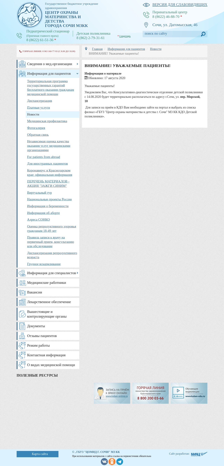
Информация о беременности (48, 206)
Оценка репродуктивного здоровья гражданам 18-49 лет (51, 229)
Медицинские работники (46, 283)
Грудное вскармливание (44, 264)
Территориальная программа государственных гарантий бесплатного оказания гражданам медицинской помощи (50, 87)
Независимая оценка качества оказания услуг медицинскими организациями (48, 145)
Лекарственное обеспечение (49, 302)
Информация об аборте (43, 213)
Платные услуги (38, 107)
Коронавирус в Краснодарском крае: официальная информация (49, 173)
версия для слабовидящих (175, 4)
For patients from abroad (43, 157)
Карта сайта (40, 454)
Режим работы (38, 345)
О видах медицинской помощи (51, 365)
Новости (33, 114)
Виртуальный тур (39, 192)
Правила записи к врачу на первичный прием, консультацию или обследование (50, 242)
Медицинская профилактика (47, 121)
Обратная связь (38, 134)
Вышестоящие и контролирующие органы (46, 314)
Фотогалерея (36, 128)
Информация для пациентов (49, 73)
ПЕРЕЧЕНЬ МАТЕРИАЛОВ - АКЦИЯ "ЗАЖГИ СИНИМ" (48, 184)
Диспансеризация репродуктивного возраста (52, 255)
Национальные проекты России (49, 199)
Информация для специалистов (51, 273)
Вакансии (34, 292)
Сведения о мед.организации (49, 64)
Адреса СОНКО (38, 219)
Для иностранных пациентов (47, 163)
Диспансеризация (39, 101)
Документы (36, 326)
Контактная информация (46, 355)
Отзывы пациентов (42, 336)
